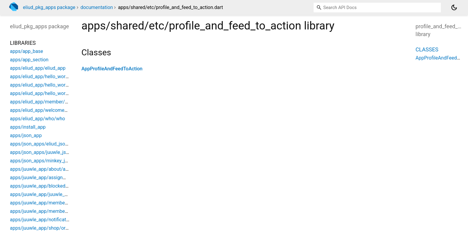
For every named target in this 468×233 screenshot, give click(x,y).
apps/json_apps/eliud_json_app (44, 144)
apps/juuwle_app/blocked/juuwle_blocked (55, 186)
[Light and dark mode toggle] (454, 7)
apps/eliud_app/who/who (37, 118)
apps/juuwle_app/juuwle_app (41, 194)
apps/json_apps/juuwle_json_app (45, 152)
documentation (97, 7)
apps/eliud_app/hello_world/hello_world (53, 76)
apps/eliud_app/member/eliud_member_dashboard (65, 102)
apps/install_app (28, 127)
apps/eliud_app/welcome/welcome (48, 110)
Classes (427, 49)
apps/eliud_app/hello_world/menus (48, 85)
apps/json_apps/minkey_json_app (46, 161)
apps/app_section (29, 60)
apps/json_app (26, 135)
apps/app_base (26, 51)
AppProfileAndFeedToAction (112, 69)
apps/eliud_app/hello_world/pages (47, 93)
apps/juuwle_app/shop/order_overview (51, 228)
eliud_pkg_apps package (49, 7)
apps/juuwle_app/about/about (42, 169)
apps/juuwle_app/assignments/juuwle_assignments (66, 177)
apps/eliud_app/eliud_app (37, 68)
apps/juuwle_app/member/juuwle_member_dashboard (69, 203)
